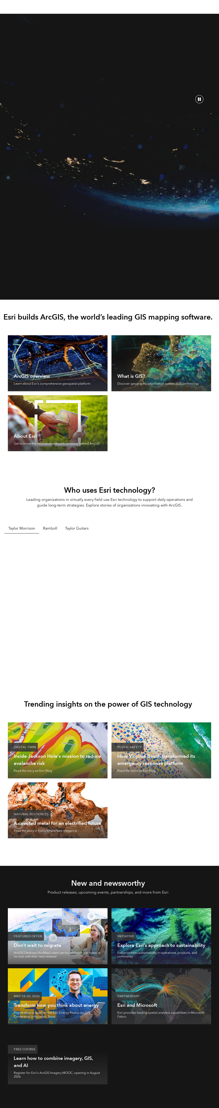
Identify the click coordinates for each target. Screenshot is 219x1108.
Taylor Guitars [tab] (77, 528)
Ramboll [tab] (50, 528)
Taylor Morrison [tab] (21, 528)
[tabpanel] (109, 609)
